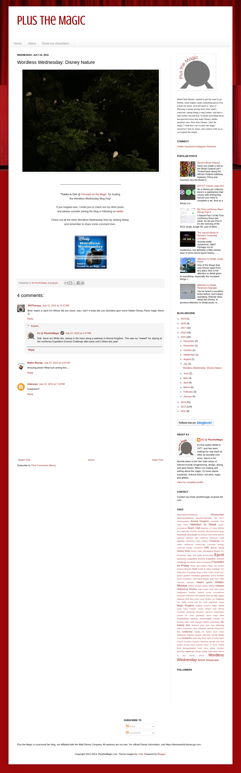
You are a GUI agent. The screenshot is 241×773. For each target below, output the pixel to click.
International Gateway (204, 596)
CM (222, 541)
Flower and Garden (198, 566)
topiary (180, 645)
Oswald (216, 619)
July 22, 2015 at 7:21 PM (52, 384)
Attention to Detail (203, 524)
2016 (184, 332)
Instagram (201, 146)
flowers (187, 569)
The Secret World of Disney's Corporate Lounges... (207, 235)
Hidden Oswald (194, 586)
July (185, 364)
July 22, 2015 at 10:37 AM (55, 305)
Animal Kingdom (200, 521)
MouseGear (219, 612)
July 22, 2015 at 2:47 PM (78, 333)
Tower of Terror (210, 645)
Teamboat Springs (207, 642)
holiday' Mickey (208, 586)
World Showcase (208, 660)
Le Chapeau (218, 599)
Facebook (189, 146)
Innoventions (218, 592)
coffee (179, 545)
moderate (181, 612)
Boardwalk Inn (194, 534)
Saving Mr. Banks (203, 632)
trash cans (203, 648)
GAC (222, 572)
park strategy (196, 622)
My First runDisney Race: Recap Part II (210, 210)
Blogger (161, 754)
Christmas (214, 541)
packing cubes (183, 622)
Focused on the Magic (94, 194)
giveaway (205, 575)
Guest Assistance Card (187, 579)
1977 (221, 518)
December (189, 341)
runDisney (187, 631)
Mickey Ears (211, 609)
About (32, 43)
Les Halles (182, 602)
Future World (213, 572)
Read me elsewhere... (56, 43)
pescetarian (215, 622)
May (186, 378)
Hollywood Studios (187, 589)
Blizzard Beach (212, 531)
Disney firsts (183, 551)
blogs (221, 531)
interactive (190, 596)
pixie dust (210, 625)
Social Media (218, 635)
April (186, 382)
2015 (184, 337)
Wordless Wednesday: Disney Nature (202, 368)
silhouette (207, 635)
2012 (184, 411)
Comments (133, 732)
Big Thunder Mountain (195, 531)
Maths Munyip (35, 362)
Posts (130, 726)
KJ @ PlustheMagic (48, 333)
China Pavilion (202, 541)
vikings (198, 651)
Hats (222, 579)
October (187, 350)
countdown (198, 548)
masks (200, 609)
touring (187, 645)
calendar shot (192, 538)
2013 (184, 406)
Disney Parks (196, 551)
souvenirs (187, 638)
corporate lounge (184, 548)
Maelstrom (213, 602)
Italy (216, 595)
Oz (223, 619)
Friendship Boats (194, 572)
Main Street (218, 605)
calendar (180, 538)
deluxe (214, 547)
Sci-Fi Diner (218, 632)
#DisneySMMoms (185, 518)
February (188, 391)
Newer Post (24, 460)
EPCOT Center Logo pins (210, 186)
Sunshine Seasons (191, 642)
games (180, 576)
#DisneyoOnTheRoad (187, 514)
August (187, 359)
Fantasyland (207, 562)
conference (188, 545)
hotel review (203, 589)
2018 (184, 323)
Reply (30, 318)
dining (221, 547)
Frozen (205, 572)
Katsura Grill (183, 599)
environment (208, 555)
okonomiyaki (205, 618)
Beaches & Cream (209, 528)
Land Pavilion (205, 599)
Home (18, 43)
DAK (206, 547)
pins (188, 625)
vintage (205, 651)
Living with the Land (197, 602)
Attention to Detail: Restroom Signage (207, 286)
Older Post (157, 460)
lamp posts (194, 599)
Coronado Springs (215, 545)
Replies (35, 326)
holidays (219, 585)
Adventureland (183, 521)
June (186, 373)
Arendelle (215, 521)
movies (180, 615)
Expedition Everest (196, 559)
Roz (178, 632)
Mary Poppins (189, 609)
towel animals (197, 645)
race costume (199, 628)
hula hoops (219, 589)
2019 (184, 318)
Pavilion (206, 622)
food (194, 569)
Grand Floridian (217, 576)
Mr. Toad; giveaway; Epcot (198, 615)
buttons (221, 535)
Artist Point (182, 525)
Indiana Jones (204, 592)
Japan (221, 595)
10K (215, 518)
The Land (220, 642)
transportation (189, 648)
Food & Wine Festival (208, 569)
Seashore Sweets (185, 635)
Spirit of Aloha (213, 638)
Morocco (209, 612)
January (187, 396)
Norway (193, 618)
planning (220, 625)
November (189, 345)
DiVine (217, 551)
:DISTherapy (34, 305)
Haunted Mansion (185, 582)
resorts (210, 628)
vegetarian (190, 651)
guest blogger (203, 579)
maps (179, 609)
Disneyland (208, 551)
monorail (190, 612)
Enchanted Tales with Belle (189, 555)
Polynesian (187, 628)
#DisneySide (217, 514)
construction (200, 545)
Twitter (180, 146)
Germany (195, 575)
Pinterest (211, 146)
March (187, 387)
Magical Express (203, 606)
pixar (202, 625)
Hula (211, 589)
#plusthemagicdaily (204, 518)
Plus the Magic (51, 20)
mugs (215, 615)
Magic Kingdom (185, 605)
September (189, 354)
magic (221, 602)
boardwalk (182, 534)
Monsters (200, 612)
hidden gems (204, 582)
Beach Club (194, 528)
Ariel (222, 521)
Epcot (219, 555)
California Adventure (209, 538)
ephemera (181, 559)
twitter (119, 211)
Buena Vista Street (209, 535)
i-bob (140, 754)
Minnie (221, 609)
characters (190, 541)
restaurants (219, 628)
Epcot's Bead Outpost (208, 162)
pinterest (195, 625)
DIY (222, 551)
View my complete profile (190, 482)
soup (179, 638)
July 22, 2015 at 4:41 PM (57, 362)
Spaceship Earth (199, 638)
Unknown (32, 384)
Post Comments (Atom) (43, 465)
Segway (198, 635)
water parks (213, 651)
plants (179, 628)
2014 (184, 402)
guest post (214, 579)
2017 (184, 328)
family (198, 562)
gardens (187, 576)
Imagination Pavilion (186, 592)
